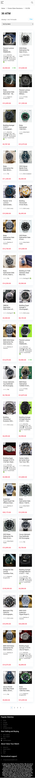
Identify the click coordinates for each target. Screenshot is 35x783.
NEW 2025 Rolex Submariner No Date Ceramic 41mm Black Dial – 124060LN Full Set (8, 650)
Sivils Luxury (10, 208)
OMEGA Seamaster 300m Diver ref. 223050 (8, 308)
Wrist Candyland (27, 173)
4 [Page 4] (20, 708)
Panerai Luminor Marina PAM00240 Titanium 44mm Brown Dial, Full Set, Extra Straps (8, 52)
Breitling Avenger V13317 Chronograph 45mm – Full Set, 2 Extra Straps (8, 129)
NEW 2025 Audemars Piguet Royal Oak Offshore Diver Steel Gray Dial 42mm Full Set (24, 615)
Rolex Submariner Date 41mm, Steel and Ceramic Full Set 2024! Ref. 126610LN (8, 275)
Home (3, 8)
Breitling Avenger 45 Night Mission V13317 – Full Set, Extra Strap (24, 420)
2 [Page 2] (14, 708)
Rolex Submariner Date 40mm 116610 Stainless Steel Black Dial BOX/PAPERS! (24, 503)
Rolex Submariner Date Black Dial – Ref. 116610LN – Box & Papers (8, 93)
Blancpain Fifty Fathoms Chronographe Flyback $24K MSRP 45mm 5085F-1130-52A (8, 615)
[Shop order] (17, 24)
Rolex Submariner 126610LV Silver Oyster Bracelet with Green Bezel (24, 690)
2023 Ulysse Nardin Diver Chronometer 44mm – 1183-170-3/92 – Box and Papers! (24, 171)
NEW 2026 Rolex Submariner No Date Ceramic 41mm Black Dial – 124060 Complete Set (8, 344)
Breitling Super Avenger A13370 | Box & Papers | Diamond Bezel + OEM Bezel (24, 649)
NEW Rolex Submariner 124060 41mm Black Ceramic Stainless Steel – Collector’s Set (24, 386)
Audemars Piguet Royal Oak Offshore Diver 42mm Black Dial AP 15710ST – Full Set (8, 503)
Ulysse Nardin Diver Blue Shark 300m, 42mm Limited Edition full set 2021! (8, 690)
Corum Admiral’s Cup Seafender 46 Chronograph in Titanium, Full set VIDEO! (8, 385)
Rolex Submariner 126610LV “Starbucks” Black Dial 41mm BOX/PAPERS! (24, 130)
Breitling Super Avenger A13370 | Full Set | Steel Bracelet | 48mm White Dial (8, 462)
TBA (8, 173)
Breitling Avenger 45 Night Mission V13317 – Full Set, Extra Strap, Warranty (24, 573)
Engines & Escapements (7, 97)
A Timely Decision (23, 97)
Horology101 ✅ (27, 278)
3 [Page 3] (17, 708)
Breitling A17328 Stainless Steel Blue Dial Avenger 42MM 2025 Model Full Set (24, 275)
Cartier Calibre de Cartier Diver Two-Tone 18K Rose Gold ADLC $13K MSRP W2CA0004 (24, 462)
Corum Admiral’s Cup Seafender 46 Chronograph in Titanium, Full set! (24, 538)
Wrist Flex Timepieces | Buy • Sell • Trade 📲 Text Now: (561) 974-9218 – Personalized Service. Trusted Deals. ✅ (9, 58)
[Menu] (2, 2)
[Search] (32, 2)
